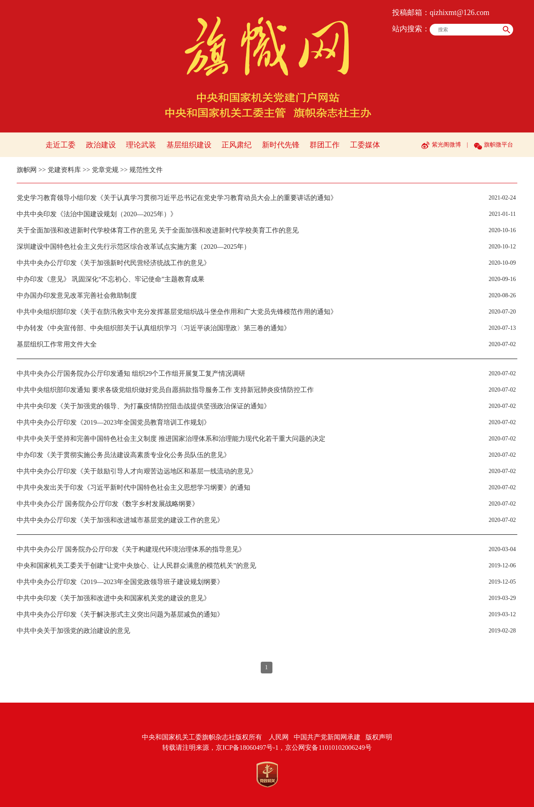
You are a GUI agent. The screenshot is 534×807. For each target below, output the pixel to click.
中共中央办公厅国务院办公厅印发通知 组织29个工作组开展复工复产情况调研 (131, 373)
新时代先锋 (281, 145)
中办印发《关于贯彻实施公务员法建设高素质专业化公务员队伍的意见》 (123, 454)
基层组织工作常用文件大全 (57, 344)
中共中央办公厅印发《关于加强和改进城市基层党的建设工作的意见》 (120, 520)
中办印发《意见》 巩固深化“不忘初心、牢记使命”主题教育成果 (110, 279)
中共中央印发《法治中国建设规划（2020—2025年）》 (97, 214)
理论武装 (141, 145)
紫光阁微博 (446, 145)
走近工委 (60, 145)
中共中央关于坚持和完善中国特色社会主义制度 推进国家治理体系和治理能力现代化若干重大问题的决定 (171, 438)
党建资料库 (64, 169)
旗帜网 (27, 169)
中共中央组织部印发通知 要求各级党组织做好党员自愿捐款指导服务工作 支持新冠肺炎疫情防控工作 (165, 389)
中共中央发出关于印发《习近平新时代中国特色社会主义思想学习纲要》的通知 (133, 487)
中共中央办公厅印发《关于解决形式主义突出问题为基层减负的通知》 (120, 614)
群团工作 (325, 145)
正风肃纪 (237, 145)
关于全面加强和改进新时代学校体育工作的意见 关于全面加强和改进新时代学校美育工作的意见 (158, 230)
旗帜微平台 (498, 145)
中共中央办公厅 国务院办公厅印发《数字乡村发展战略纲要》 (108, 503)
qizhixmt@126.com (459, 12)
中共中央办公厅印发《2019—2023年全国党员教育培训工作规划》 (113, 422)
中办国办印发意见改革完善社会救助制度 (77, 295)
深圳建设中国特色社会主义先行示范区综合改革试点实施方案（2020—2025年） (133, 246)
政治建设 (101, 145)
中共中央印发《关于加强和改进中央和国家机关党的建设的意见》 (113, 598)
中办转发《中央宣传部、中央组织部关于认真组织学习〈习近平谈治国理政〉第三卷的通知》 (153, 327)
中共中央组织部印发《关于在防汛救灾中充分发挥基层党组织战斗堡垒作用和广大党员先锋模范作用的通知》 (177, 311)
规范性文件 (146, 169)
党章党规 (105, 169)
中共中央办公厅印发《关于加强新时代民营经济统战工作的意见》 (113, 262)
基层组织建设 (189, 145)
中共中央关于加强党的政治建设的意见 (73, 630)
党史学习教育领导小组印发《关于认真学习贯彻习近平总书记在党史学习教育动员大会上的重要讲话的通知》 (177, 197)
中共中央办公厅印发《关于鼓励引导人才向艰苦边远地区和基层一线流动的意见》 (137, 471)
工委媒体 (365, 145)
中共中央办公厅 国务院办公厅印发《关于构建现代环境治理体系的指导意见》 (131, 549)
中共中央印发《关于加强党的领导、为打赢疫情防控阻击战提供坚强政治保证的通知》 (143, 406)
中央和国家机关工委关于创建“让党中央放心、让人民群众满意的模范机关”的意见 (136, 565)
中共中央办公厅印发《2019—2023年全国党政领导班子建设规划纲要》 (120, 581)
